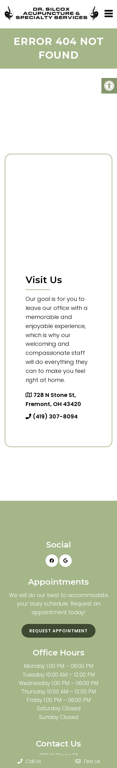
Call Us (29, 761)
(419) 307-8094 (55, 416)
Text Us (88, 761)
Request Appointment (58, 631)
